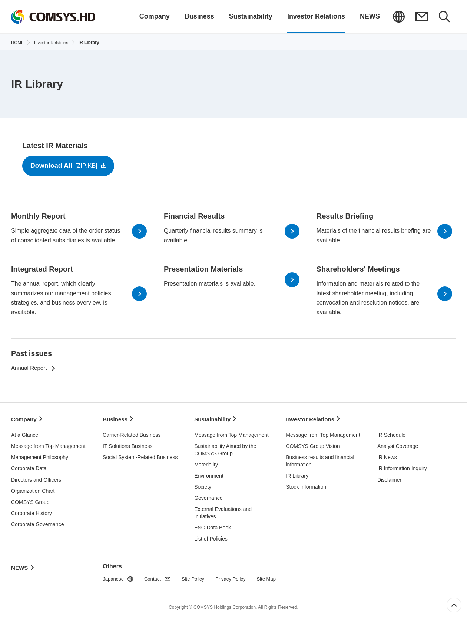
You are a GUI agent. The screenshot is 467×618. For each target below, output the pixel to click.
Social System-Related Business (140, 455)
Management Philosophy (39, 455)
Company (24, 419)
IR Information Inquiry (402, 467)
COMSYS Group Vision (313, 444)
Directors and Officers (36, 478)
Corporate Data (29, 467)
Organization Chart (33, 489)
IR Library (297, 474)
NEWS (20, 564)
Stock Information (306, 485)
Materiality (206, 463)
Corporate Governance (37, 522)
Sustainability (213, 419)
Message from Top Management (48, 444)
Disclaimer (389, 478)
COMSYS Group (30, 500)
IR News (387, 455)
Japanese (398, 16)
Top (454, 605)
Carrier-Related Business (131, 433)
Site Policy (196, 577)
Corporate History (31, 511)
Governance (208, 496)
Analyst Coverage (397, 444)
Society (202, 485)
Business (116, 419)
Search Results (444, 16)
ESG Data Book (212, 526)
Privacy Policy (236, 577)
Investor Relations (311, 419)
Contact (421, 16)
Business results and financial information (320, 459)
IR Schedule (391, 433)
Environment (208, 474)
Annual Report (30, 370)
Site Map (273, 577)
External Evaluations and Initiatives (223, 511)
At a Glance (24, 433)
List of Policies (210, 537)
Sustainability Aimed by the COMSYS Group (225, 448)
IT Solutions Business (127, 444)
